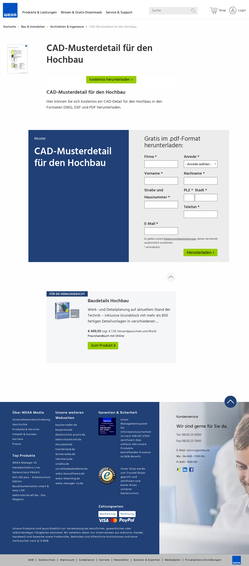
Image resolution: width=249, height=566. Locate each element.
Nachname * (200, 177)
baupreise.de (63, 430)
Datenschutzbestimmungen (180, 239)
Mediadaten (173, 560)
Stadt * (206, 194)
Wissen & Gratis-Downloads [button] (81, 13)
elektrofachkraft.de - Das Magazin (29, 497)
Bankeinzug (107, 514)
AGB (31, 560)
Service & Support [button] (119, 13)
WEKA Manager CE (24, 463)
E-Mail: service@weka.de (193, 450)
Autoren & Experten (146, 560)
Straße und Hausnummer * (161, 197)
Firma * (161, 161)
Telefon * (200, 211)
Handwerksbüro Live (26, 468)
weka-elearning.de (67, 479)
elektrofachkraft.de (68, 440)
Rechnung (127, 514)
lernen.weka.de (65, 454)
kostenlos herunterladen (111, 80)
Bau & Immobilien (33, 26)
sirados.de (62, 464)
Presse (16, 444)
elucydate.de (63, 444)
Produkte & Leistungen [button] (39, 13)
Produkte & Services (25, 429)
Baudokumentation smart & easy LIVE (30, 488)
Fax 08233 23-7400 (188, 441)
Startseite (9, 26)
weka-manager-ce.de (69, 483)
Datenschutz (47, 560)
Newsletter (121, 560)
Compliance (86, 560)
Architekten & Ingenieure (67, 26)
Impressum (67, 560)
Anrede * (200, 161)
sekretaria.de (64, 459)
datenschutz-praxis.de (70, 435)
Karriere (17, 439)
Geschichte (19, 425)
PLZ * (189, 194)
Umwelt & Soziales (24, 434)
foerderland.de (65, 449)
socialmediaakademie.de (71, 469)
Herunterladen (199, 252)
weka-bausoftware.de (69, 474)
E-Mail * (161, 228)
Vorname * (161, 177)
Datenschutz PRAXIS (26, 473)
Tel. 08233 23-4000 (188, 435)
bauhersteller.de (66, 425)
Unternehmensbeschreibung (31, 420)
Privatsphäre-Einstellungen (203, 560)
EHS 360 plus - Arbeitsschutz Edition (31, 479)
